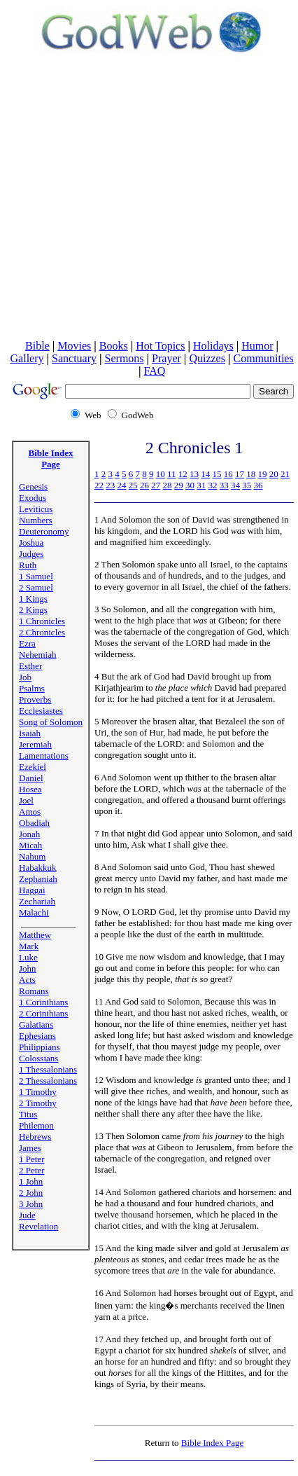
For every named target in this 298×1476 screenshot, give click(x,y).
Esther (30, 666)
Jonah (29, 834)
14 (205, 474)
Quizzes (207, 358)
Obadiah (34, 823)
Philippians (39, 1047)
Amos (30, 811)
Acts (27, 979)
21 (285, 474)
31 (201, 485)
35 (246, 485)
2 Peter (31, 1170)
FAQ (154, 371)
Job (25, 677)
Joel (26, 800)
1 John (31, 1181)
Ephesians (37, 1035)
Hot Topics (160, 346)
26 (144, 485)
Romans (34, 991)
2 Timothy (38, 1103)
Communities (263, 358)
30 (189, 485)
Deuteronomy (44, 531)
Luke (28, 957)
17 (239, 474)
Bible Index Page (51, 458)
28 (167, 485)
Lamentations (44, 755)
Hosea (30, 789)
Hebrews (35, 1136)
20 (273, 474)
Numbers (35, 520)
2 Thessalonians (48, 1080)
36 (258, 485)
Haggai (32, 890)
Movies (74, 346)
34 (235, 485)
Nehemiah (37, 654)
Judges (31, 554)
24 (122, 485)
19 (262, 474)
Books (113, 346)
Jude (27, 1215)
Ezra (27, 643)
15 (217, 474)
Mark (28, 946)
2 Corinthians (43, 1013)
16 (228, 474)
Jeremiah (35, 744)
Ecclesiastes (41, 710)
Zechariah (37, 901)
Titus (28, 1114)
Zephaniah (38, 879)
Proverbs (35, 699)
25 (133, 485)
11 (171, 474)
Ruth (27, 565)
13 (194, 474)
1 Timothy (38, 1092)
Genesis (33, 486)
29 (178, 485)
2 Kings (33, 610)
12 (182, 474)
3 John (31, 1204)
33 (224, 485)
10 (160, 474)
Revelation (38, 1226)
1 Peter (31, 1159)
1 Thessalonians (48, 1069)
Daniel (31, 778)
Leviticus (35, 509)
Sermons (124, 358)
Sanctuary (74, 358)
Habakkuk (37, 867)
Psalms (32, 688)
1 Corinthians (43, 1002)
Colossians (38, 1058)
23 (110, 485)
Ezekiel (32, 766)
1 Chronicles (42, 621)
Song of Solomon (51, 722)
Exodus (32, 497)
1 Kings (33, 598)
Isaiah (30, 733)
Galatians (36, 1024)
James (30, 1148)
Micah (30, 845)
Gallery (27, 358)
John (27, 968)
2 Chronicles (42, 632)
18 (250, 474)
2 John (31, 1192)
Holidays (213, 346)
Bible (37, 346)
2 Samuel (36, 587)
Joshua (31, 542)
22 (99, 485)
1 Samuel (36, 576)
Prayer (166, 358)
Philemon (36, 1125)
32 (213, 485)
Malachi (34, 912)
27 (155, 485)
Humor (257, 346)
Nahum (32, 856)
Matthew (35, 935)
